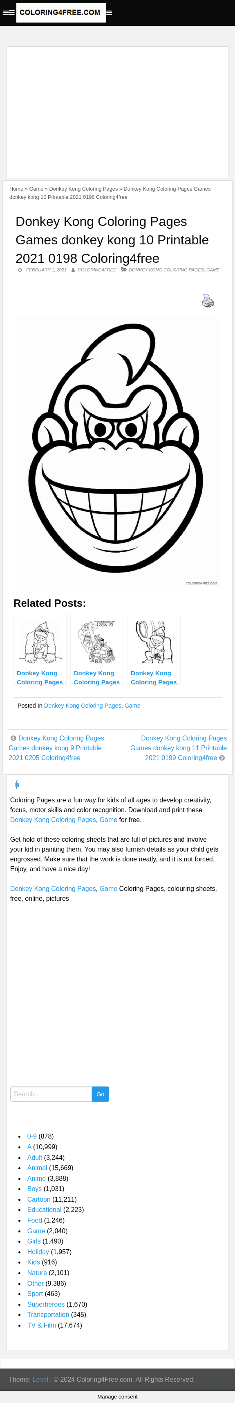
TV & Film (41, 1325)
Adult (34, 1157)
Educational (44, 1209)
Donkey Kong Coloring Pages (83, 189)
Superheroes (46, 1304)
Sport (35, 1293)
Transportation (48, 1314)
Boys (34, 1188)
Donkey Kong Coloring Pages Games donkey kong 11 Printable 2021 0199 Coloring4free (178, 748)
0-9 (32, 1136)
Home (16, 189)
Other (35, 1283)
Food (34, 1220)
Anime (36, 1178)
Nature (37, 1272)
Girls (34, 1241)
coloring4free (97, 269)
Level (40, 1379)
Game (36, 189)
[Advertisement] (115, 107)
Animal (37, 1167)
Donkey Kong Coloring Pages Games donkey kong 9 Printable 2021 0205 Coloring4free (56, 748)
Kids (33, 1262)
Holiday (38, 1251)
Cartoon (39, 1199)
